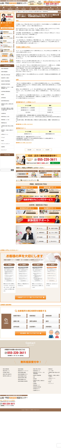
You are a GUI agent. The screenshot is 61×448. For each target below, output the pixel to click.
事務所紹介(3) (4, 122)
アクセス (3, 137)
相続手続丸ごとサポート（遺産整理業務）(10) (7, 88)
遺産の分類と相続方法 (7, 374)
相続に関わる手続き (37, 368)
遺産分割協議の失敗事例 (22, 381)
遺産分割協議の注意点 (22, 375)
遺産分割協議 (20, 368)
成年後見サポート (36, 388)
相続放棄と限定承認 (37, 386)
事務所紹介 (50, 368)
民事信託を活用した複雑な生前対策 (38, 381)
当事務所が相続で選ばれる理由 (53, 373)
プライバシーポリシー (5, 143)
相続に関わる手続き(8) (5, 74)
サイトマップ (57, 0)
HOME (45, 0)
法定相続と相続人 (6, 372)
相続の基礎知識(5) (4, 68)
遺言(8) (2, 94)
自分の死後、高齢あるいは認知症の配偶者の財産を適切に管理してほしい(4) (7, 109)
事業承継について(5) (5, 119)
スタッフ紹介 (51, 370)
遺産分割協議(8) (4, 71)
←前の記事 (29, 149)
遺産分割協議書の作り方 (22, 374)
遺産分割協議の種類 (22, 372)
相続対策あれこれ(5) (5, 116)
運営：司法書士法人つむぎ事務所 (7, 5)
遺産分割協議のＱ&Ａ (22, 379)
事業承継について (36, 385)
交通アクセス (50, 0)
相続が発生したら (6, 370)
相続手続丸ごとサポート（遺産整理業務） (38, 373)
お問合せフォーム (4, 134)
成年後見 (35, 378)
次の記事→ (48, 149)
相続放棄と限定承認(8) (5, 84)
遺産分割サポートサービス (23, 370)
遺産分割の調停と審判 (22, 377)
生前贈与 (35, 383)
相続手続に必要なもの (7, 375)
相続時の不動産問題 (37, 375)
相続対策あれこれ (36, 370)
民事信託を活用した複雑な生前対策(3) (7, 104)
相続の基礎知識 (6, 368)
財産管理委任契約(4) (5, 100)
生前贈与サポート (36, 390)
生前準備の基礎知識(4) (5, 91)
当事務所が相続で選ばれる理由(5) (7, 126)
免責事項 (3, 146)
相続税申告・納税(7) (5, 77)
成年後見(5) (3, 97)
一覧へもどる (38, 149)
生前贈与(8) (3, 113)
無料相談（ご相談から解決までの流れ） (7, 131)
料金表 (2, 140)
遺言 (34, 377)
